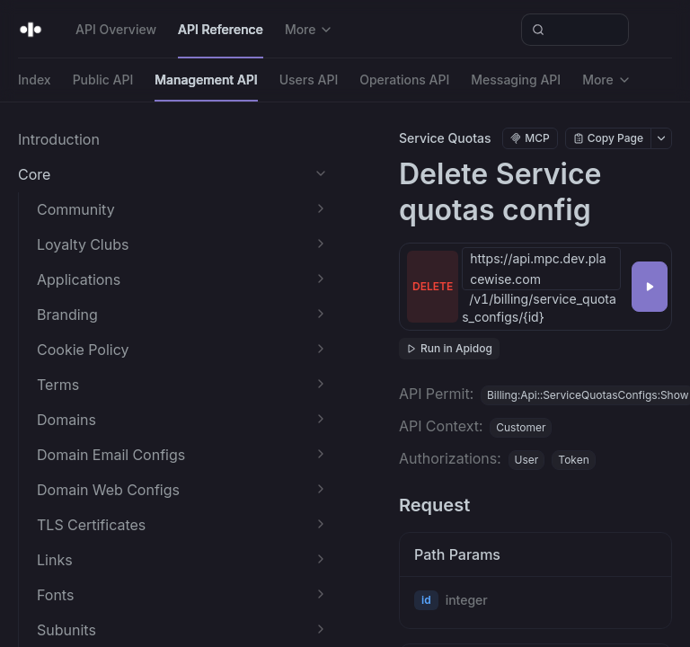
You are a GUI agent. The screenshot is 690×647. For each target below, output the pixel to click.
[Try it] (650, 286)
